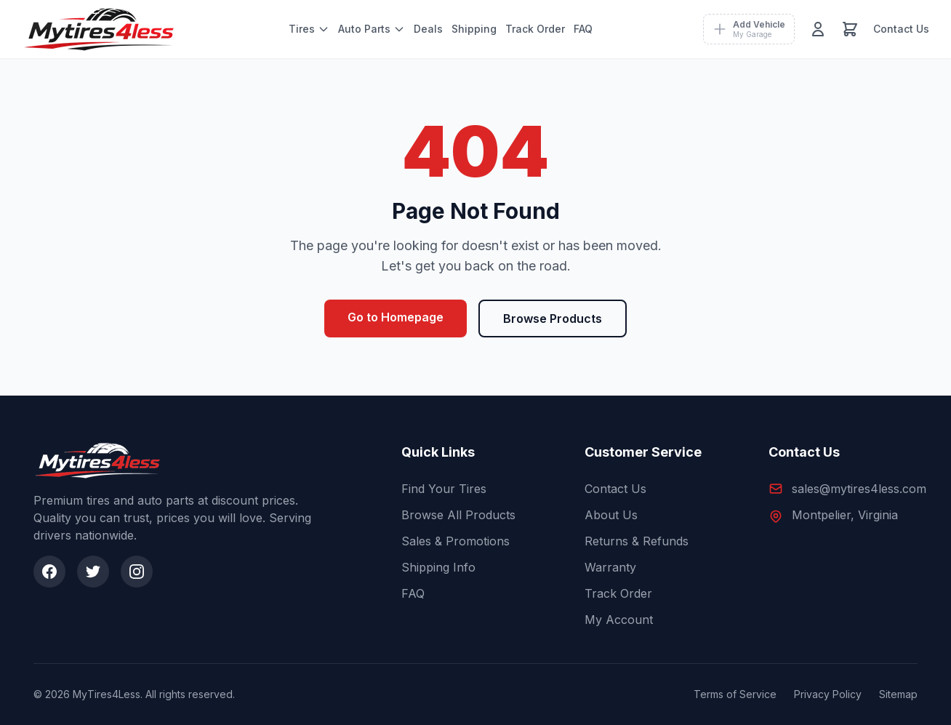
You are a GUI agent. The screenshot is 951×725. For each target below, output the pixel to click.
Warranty (610, 567)
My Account (619, 619)
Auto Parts (371, 29)
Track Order (535, 29)
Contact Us (901, 29)
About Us (611, 515)
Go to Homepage (396, 317)
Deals (428, 29)
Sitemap (898, 694)
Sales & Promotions (455, 541)
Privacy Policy (828, 694)
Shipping (474, 29)
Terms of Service (735, 694)
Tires (309, 29)
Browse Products (552, 318)
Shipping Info (438, 567)
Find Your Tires (443, 488)
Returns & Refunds (637, 541)
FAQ (583, 29)
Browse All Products (458, 515)
